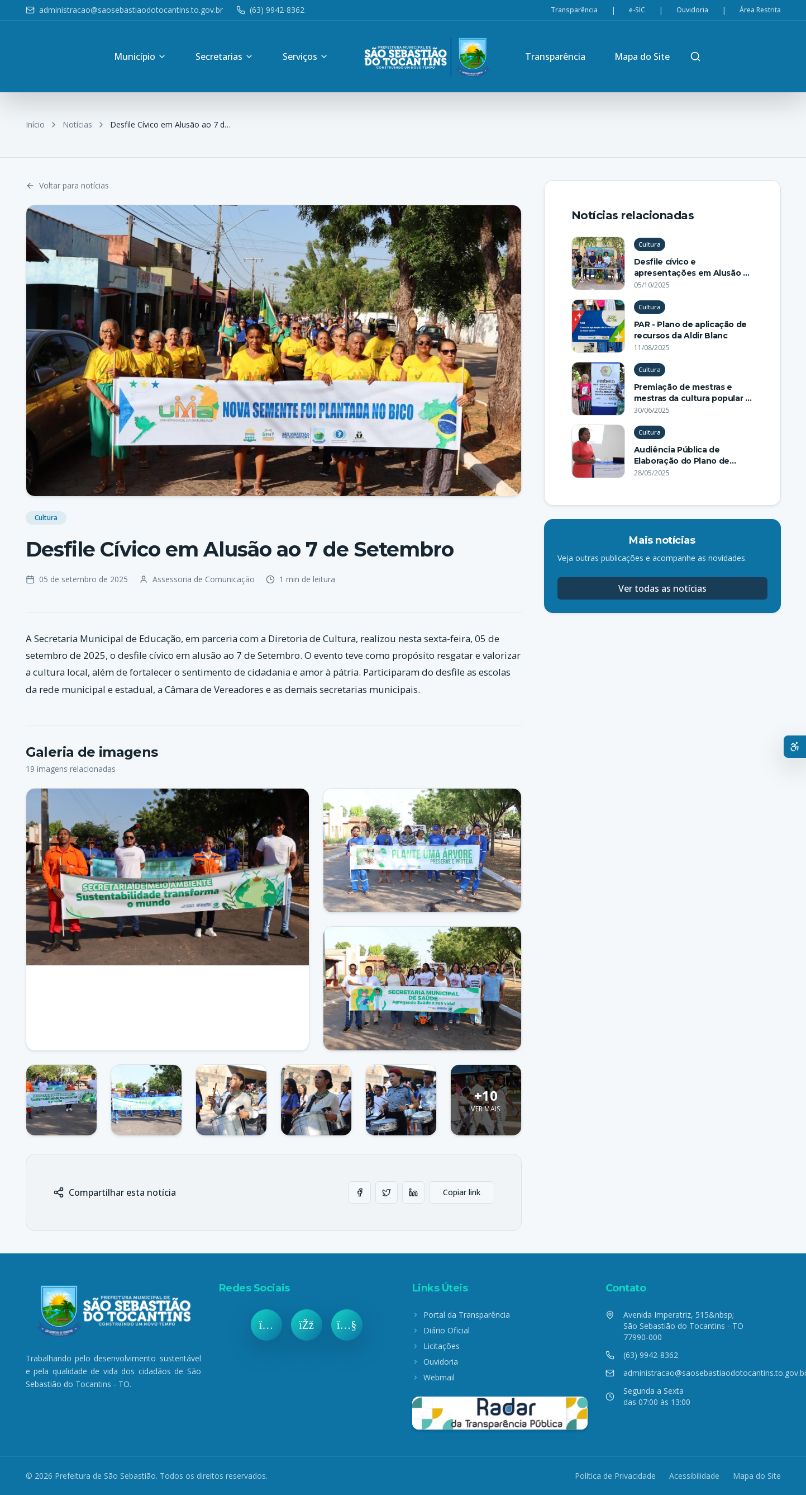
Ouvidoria (692, 10)
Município (140, 56)
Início (35, 124)
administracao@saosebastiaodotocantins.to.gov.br (124, 9)
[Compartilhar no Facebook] (360, 1192)
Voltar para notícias (67, 185)
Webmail (433, 1377)
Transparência (574, 10)
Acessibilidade (694, 1475)
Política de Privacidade (615, 1475)
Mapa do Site (642, 56)
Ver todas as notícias (662, 588)
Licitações (436, 1346)
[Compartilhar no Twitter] (386, 1192)
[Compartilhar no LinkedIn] (413, 1192)
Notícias (77, 124)
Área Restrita (760, 10)
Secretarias (224, 56)
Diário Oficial (441, 1330)
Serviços (305, 56)
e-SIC (637, 10)
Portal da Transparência (461, 1314)
